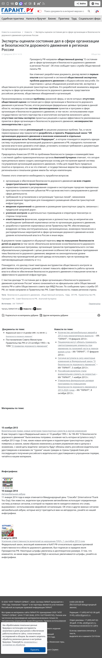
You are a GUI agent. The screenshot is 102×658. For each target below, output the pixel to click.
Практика (63, 18)
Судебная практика (13, 18)
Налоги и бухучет (36, 18)
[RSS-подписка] (43, 3)
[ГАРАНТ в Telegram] (25, 3)
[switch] (39, 11)
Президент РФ (8, 298)
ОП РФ (74, 295)
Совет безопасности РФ (26, 298)
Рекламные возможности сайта (84, 625)
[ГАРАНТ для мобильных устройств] (7, 3)
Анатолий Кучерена (47, 298)
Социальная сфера (90, 18)
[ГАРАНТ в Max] (21, 3)
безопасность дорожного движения (23, 295)
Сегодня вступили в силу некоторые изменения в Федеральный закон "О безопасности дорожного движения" (77, 361)
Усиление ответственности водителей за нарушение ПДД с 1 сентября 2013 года (43, 541)
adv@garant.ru (89, 623)
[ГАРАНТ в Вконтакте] (12, 3)
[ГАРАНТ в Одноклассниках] (34, 3)
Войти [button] (81, 3)
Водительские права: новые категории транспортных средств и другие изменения (44, 430)
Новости (25, 308)
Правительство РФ (86, 295)
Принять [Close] (34, 649)
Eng (95, 3)
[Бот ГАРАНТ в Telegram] (30, 3)
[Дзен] (16, 3)
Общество (95, 54)
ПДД (67, 295)
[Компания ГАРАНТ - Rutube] (39, 3)
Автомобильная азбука (13, 494)
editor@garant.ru (83, 615)
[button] (97, 11)
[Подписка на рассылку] (3, 3)
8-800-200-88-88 (77, 602)
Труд (74, 18)
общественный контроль (52, 295)
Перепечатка (94, 303)
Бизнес (52, 18)
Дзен (37, 308)
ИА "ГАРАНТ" (18, 303)
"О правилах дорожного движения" (29, 346)
